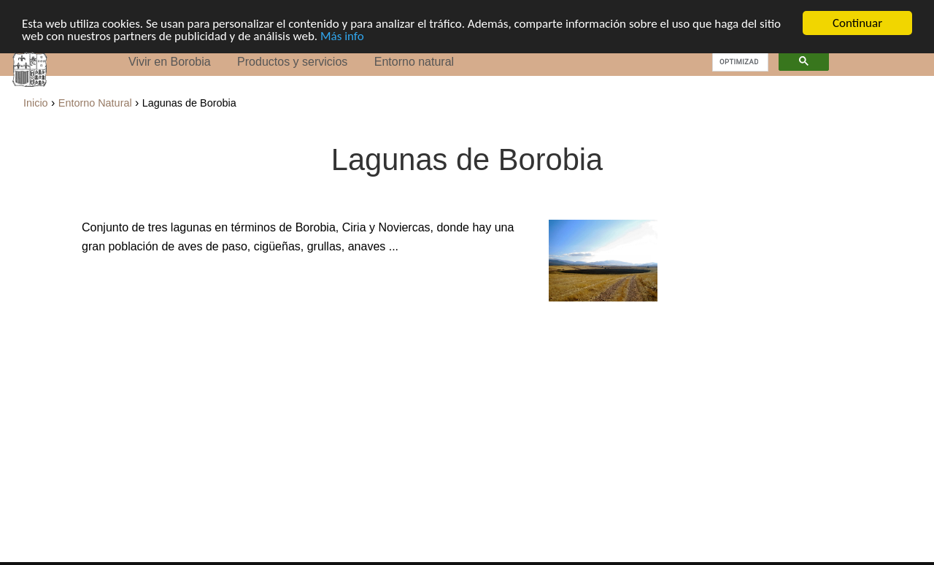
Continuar (857, 23)
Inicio (35, 103)
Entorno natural (414, 61)
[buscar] (738, 61)
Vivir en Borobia (169, 61)
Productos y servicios (292, 61)
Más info (342, 35)
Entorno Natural (95, 103)
